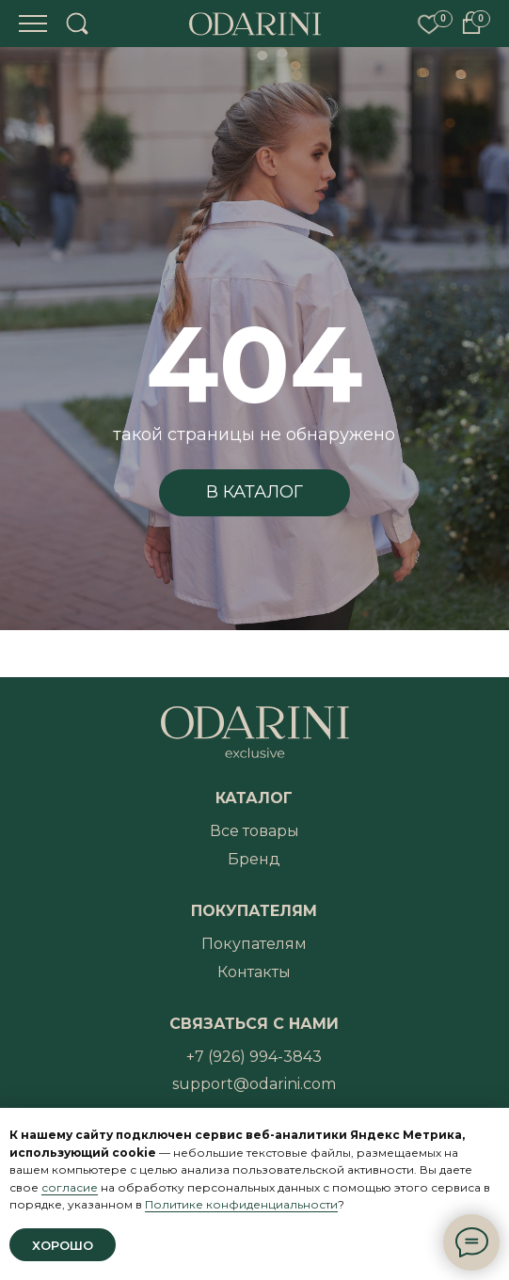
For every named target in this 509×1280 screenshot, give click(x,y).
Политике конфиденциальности (241, 1204)
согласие (69, 1187)
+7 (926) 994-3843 (254, 1057)
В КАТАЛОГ (254, 492)
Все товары (254, 831)
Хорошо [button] (62, 1245)
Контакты (254, 972)
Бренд (254, 859)
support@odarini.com (254, 1084)
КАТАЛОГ (254, 798)
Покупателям (254, 944)
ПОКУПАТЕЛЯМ (254, 911)
